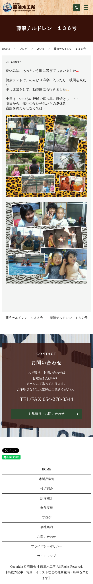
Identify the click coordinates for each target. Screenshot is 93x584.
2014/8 (40, 48)
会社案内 (46, 527)
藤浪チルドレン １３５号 (24, 318)
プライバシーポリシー (46, 546)
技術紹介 (46, 488)
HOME (6, 48)
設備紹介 (46, 498)
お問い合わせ (46, 536)
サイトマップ (46, 556)
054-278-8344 (58, 399)
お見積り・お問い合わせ (47, 413)
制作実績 (46, 508)
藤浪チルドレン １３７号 (68, 318)
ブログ (23, 48)
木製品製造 (46, 479)
